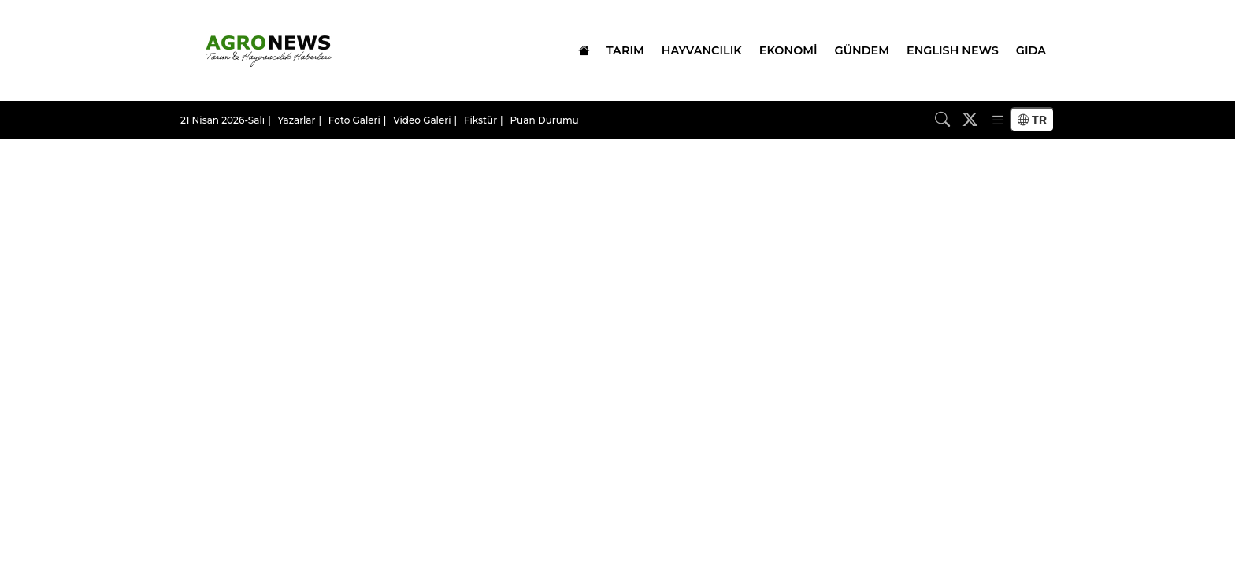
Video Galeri (422, 120)
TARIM (625, 50)
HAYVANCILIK (702, 50)
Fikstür (480, 120)
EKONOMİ (788, 50)
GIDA (1031, 50)
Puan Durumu (544, 120)
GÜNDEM (862, 50)
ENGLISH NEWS (953, 50)
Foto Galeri (354, 120)
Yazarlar (297, 120)
